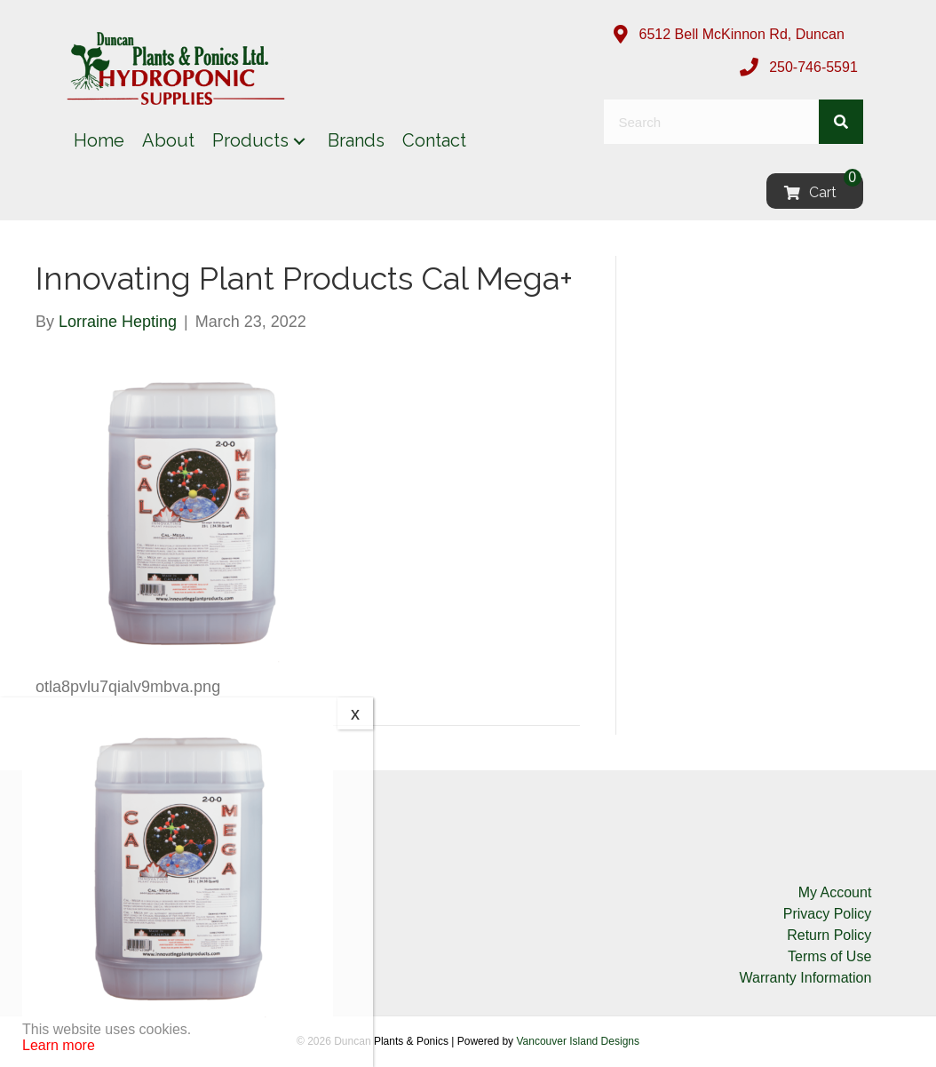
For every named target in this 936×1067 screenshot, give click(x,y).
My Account (835, 892)
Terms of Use (829, 956)
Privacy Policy (827, 913)
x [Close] (355, 713)
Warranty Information (806, 977)
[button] (299, 141)
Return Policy (829, 935)
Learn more (58, 1045)
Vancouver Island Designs (577, 1041)
